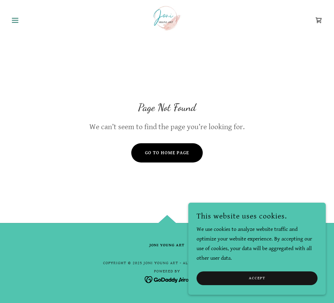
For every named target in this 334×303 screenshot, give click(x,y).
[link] (167, 19)
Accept (257, 283)
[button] (32, 20)
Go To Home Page (167, 153)
